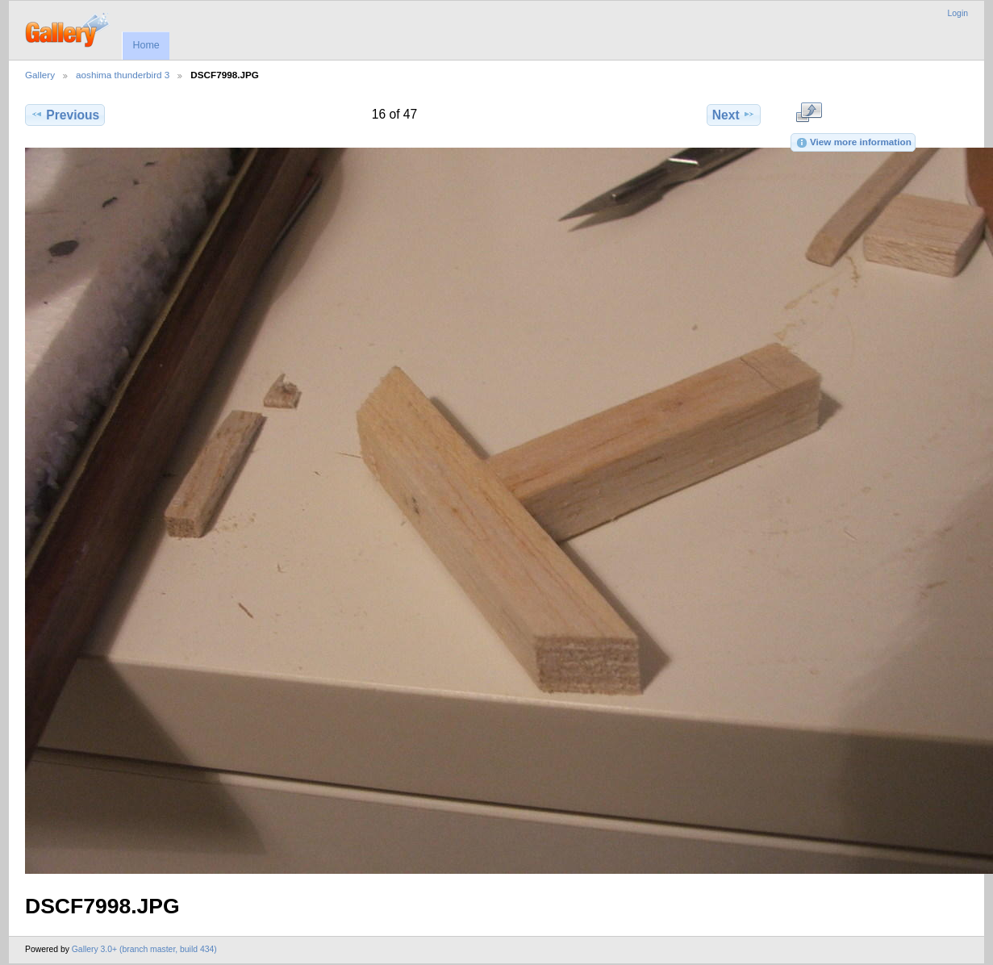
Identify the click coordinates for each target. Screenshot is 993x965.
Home (145, 45)
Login (958, 13)
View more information (853, 142)
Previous (65, 114)
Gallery (40, 74)
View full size (808, 113)
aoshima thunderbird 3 (122, 74)
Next (733, 114)
